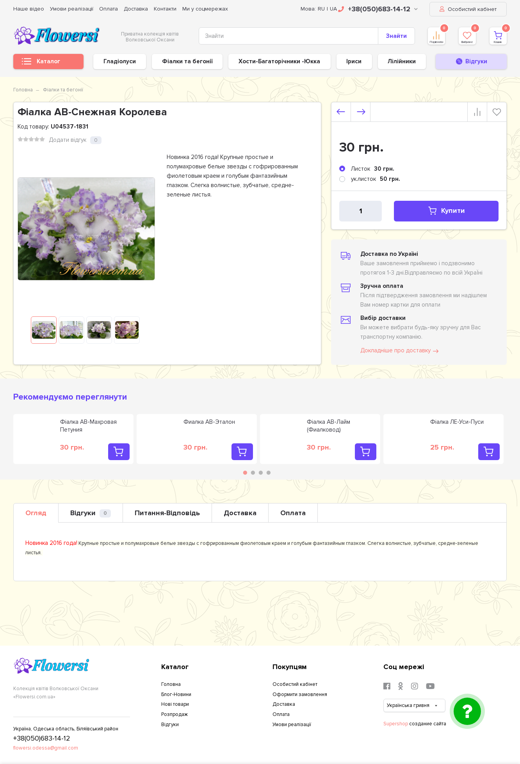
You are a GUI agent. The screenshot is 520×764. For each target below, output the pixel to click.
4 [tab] (268, 473)
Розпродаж (174, 714)
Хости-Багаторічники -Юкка (279, 61)
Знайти (396, 35)
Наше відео (28, 8)
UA (333, 8)
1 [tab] (245, 473)
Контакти (165, 8)
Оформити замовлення (299, 694)
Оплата (108, 8)
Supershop (395, 724)
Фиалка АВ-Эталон (209, 421)
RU (321, 8)
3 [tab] (261, 473)
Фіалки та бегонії (187, 61)
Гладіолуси (119, 61)
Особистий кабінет (468, 9)
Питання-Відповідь (167, 513)
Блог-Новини (176, 694)
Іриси (354, 61)
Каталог (41, 63)
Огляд (35, 513)
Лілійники (402, 61)
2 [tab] (253, 473)
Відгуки (90, 513)
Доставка (136, 8)
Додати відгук (67, 139)
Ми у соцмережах (205, 8)
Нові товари (175, 704)
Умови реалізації (71, 8)
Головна (23, 90)
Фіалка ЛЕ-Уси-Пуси (457, 421)
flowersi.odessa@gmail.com (45, 748)
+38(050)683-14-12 (378, 9)
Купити (431, 211)
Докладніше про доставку (400, 351)
